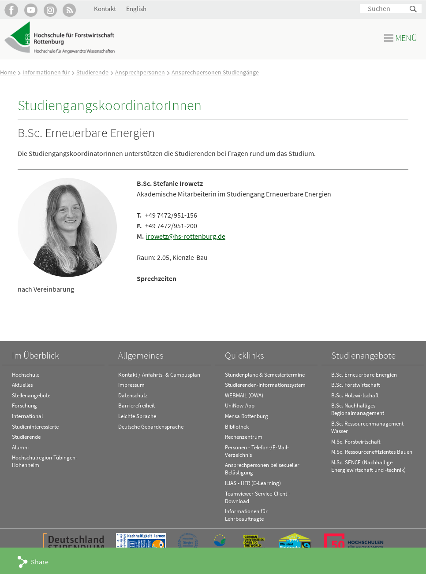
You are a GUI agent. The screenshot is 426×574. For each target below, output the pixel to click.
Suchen (414, 9)
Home (8, 72)
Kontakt (105, 8)
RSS (69, 10)
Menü (406, 37)
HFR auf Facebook (11, 10)
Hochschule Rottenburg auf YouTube (30, 10)
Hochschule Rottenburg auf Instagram (50, 10)
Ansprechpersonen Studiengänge (215, 72)
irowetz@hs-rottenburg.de (185, 236)
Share (40, 561)
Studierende (92, 72)
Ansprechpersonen (140, 72)
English (136, 8)
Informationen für (46, 72)
